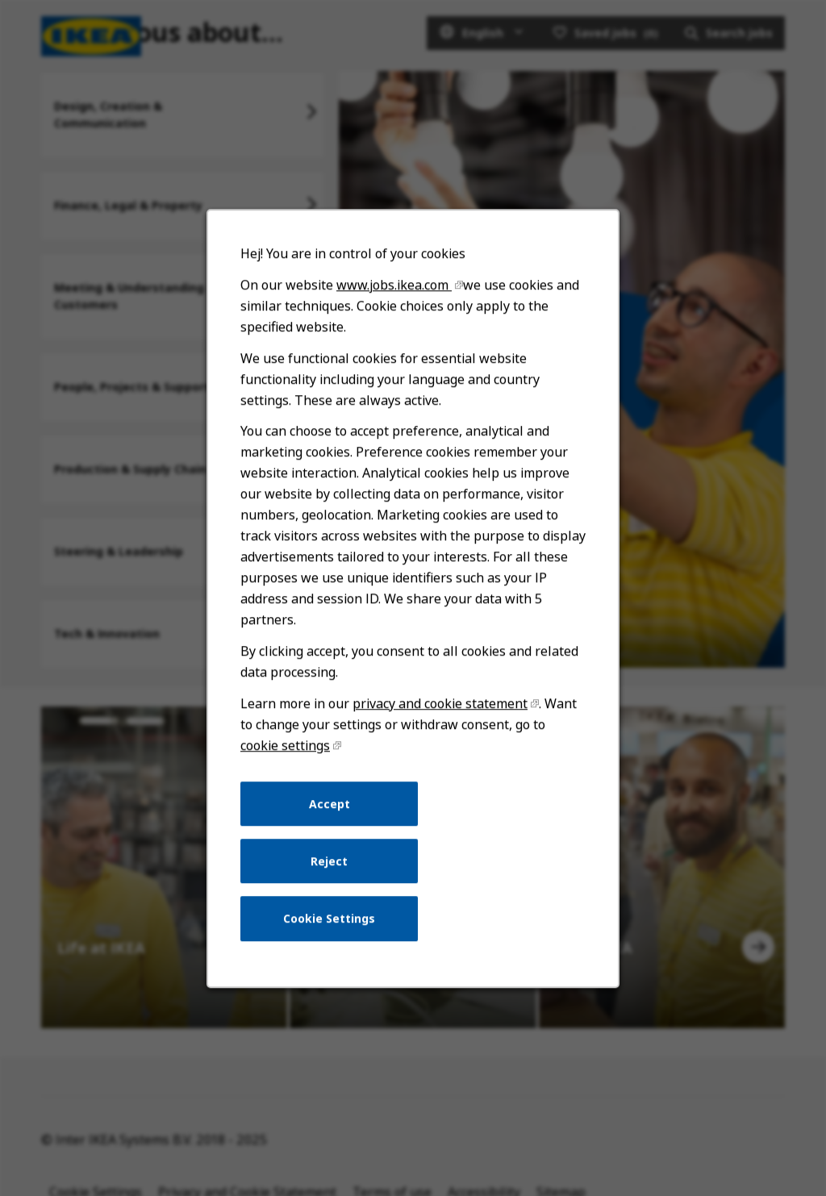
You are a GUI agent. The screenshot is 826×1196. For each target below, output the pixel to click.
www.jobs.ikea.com (395, 330)
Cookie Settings (333, 937)
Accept (333, 827)
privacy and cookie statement (439, 731)
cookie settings (290, 771)
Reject (332, 882)
